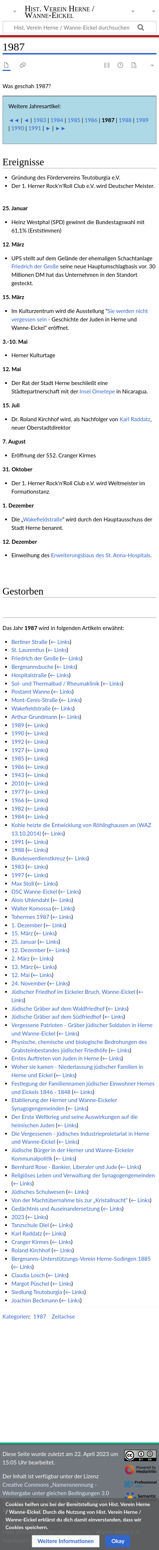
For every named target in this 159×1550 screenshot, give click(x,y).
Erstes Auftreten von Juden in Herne (55, 1058)
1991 (34, 128)
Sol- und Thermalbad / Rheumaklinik (55, 683)
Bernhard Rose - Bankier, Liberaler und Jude (64, 1167)
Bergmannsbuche (32, 666)
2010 (17, 783)
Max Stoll (22, 883)
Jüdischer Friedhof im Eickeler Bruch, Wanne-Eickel (73, 991)
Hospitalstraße (29, 675)
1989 (142, 120)
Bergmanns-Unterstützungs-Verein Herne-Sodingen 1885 (81, 1258)
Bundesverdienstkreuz (38, 858)
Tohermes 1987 (30, 916)
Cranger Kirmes (30, 1241)
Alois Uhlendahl (30, 900)
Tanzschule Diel (30, 1225)
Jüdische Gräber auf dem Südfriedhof (56, 1016)
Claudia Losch (28, 1275)
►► (60, 128)
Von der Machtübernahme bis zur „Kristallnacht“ (69, 1200)
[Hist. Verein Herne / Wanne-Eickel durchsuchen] (79, 27)
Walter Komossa (31, 908)
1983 (39, 120)
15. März (22, 933)
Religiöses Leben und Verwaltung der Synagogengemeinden (83, 1175)
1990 (17, 128)
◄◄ (13, 120)
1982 (17, 808)
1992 (17, 741)
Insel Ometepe (97, 391)
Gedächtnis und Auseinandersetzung (55, 1208)
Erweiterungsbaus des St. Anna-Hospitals (100, 555)
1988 (125, 120)
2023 (17, 1217)
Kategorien (16, 1316)
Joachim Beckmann (34, 1300)
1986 (91, 120)
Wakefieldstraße (42, 519)
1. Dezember (26, 925)
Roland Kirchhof (30, 1250)
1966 (17, 800)
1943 (17, 775)
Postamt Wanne (30, 691)
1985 (73, 120)
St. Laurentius (27, 649)
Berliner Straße (29, 641)
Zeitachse (63, 1316)
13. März (22, 966)
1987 (39, 1316)
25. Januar (23, 941)
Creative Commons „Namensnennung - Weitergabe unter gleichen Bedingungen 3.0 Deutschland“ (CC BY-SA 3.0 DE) (56, 1493)
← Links (60, 641)
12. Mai (20, 975)
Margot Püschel (30, 1283)
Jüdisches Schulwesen (38, 1191)
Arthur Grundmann (34, 716)
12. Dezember (28, 950)
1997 (17, 875)
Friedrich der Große (35, 266)
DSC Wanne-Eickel (34, 891)
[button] (66, 1541)
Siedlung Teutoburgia (36, 1292)
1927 (17, 750)
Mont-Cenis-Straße (34, 700)
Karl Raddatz (135, 419)
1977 (17, 791)
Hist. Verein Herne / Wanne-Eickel (59, 12)
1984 (56, 120)
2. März (20, 958)
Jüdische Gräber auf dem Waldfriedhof (58, 1008)
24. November (28, 983)
